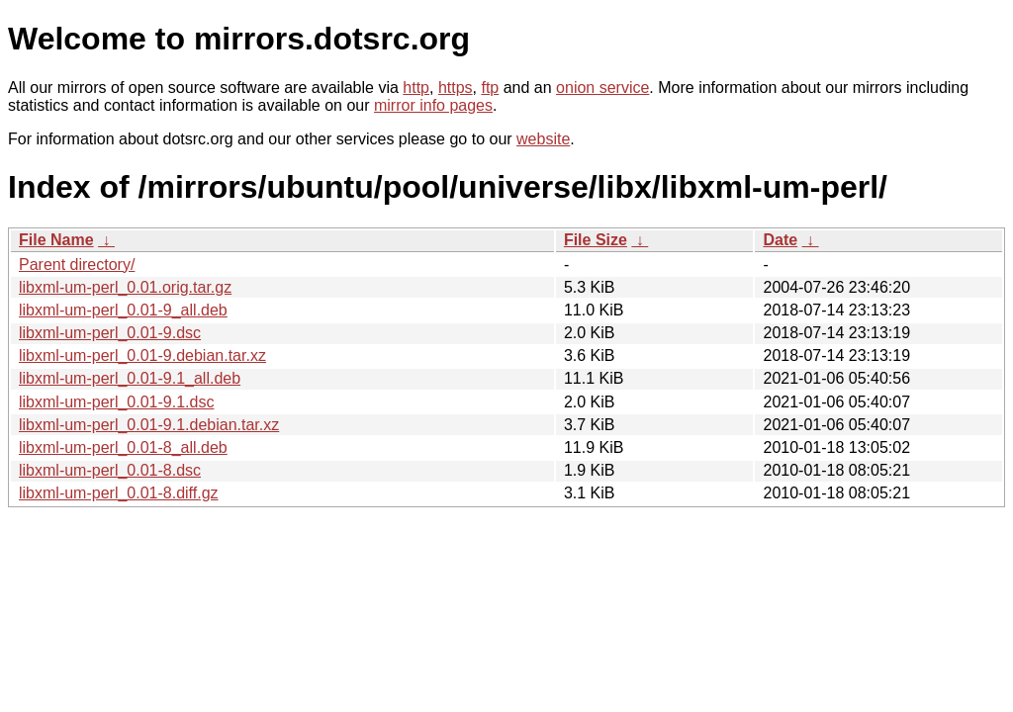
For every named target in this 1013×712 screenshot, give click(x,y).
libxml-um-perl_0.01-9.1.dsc (116, 402)
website (543, 139)
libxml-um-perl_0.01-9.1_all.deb (129, 378)
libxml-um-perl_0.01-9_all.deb (123, 310)
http (416, 87)
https (455, 87)
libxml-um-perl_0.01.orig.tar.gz (125, 287)
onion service (602, 87)
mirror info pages (433, 105)
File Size (595, 239)
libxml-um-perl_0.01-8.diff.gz (119, 493)
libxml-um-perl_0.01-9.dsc (110, 332)
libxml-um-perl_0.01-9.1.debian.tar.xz (149, 424)
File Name (56, 239)
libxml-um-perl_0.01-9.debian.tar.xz (142, 355)
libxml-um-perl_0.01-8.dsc (110, 470)
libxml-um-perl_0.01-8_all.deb (123, 447)
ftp (490, 87)
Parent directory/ (77, 264)
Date (780, 239)
